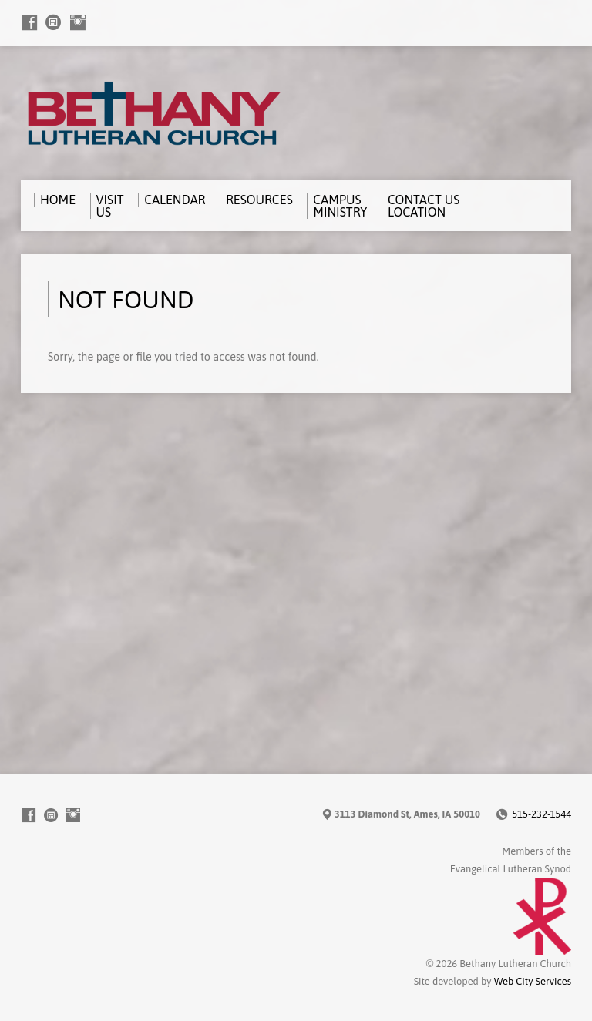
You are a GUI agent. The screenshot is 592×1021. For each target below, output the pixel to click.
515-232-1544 (541, 814)
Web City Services (532, 981)
